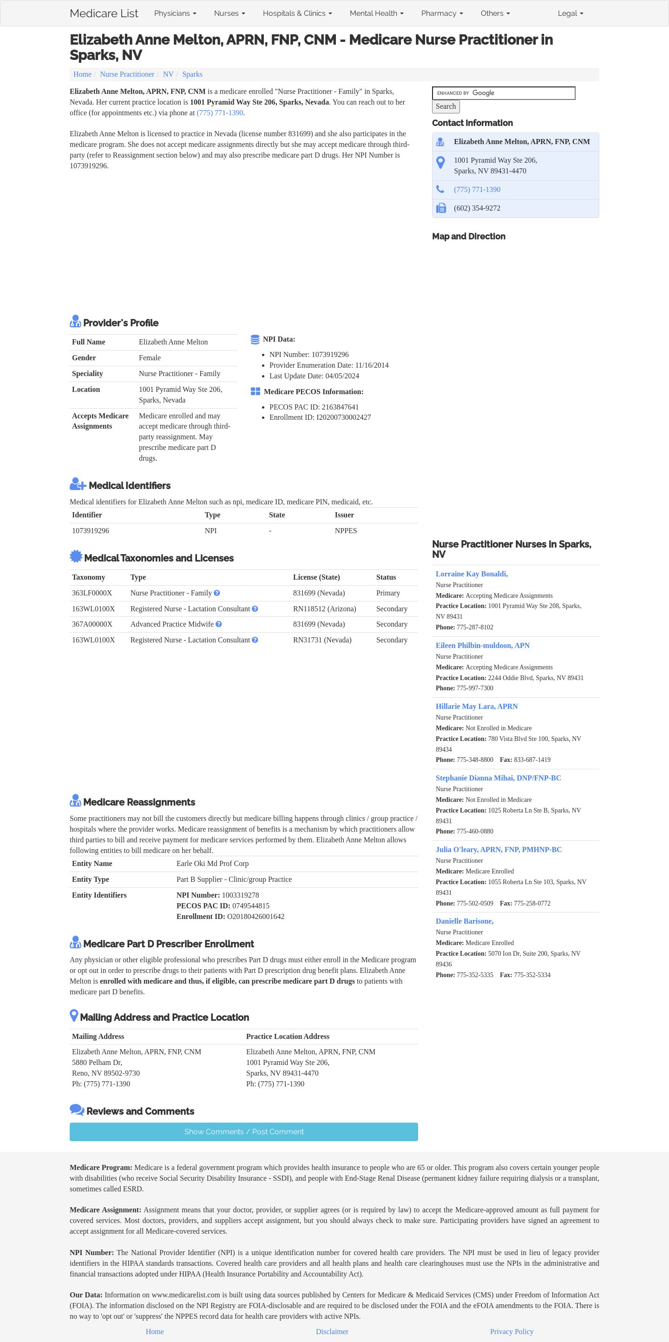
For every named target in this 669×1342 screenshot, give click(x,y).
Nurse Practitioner (127, 74)
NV (168, 74)
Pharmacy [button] (442, 13)
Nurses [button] (229, 13)
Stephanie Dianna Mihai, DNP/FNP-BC (498, 778)
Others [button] (495, 13)
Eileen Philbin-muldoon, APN (483, 645)
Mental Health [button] (377, 13)
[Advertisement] (239, 241)
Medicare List (104, 12)
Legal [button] (571, 13)
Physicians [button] (175, 13)
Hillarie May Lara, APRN (477, 706)
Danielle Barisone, (464, 921)
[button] (217, 593)
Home (82, 74)
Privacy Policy (512, 1331)
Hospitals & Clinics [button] (297, 13)
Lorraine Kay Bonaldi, (472, 574)
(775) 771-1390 (220, 113)
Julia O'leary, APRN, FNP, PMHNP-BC (499, 849)
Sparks (192, 74)
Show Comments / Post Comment (244, 1131)
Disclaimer (332, 1331)
